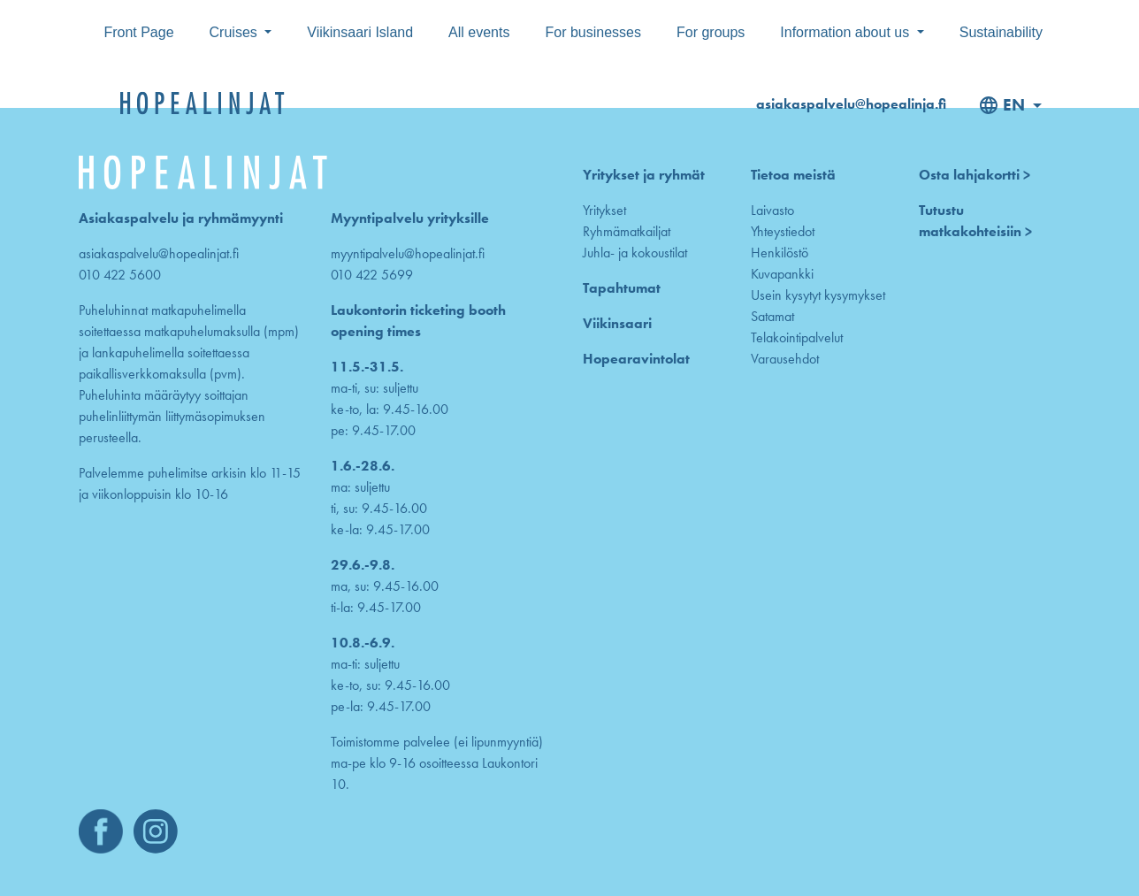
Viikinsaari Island (360, 32)
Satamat (772, 316)
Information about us (846, 32)
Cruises (236, 32)
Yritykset (604, 210)
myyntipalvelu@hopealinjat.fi (408, 253)
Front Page (138, 32)
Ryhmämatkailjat (626, 231)
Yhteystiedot (782, 231)
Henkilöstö (779, 252)
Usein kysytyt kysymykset (818, 295)
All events (478, 32)
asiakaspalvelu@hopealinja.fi (851, 104)
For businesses (593, 32)
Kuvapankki (782, 273)
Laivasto (772, 210)
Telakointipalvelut (797, 337)
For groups (711, 32)
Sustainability (1001, 32)
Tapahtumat (622, 288)
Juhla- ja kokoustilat (635, 252)
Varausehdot (785, 358)
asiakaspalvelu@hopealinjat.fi (159, 253)
